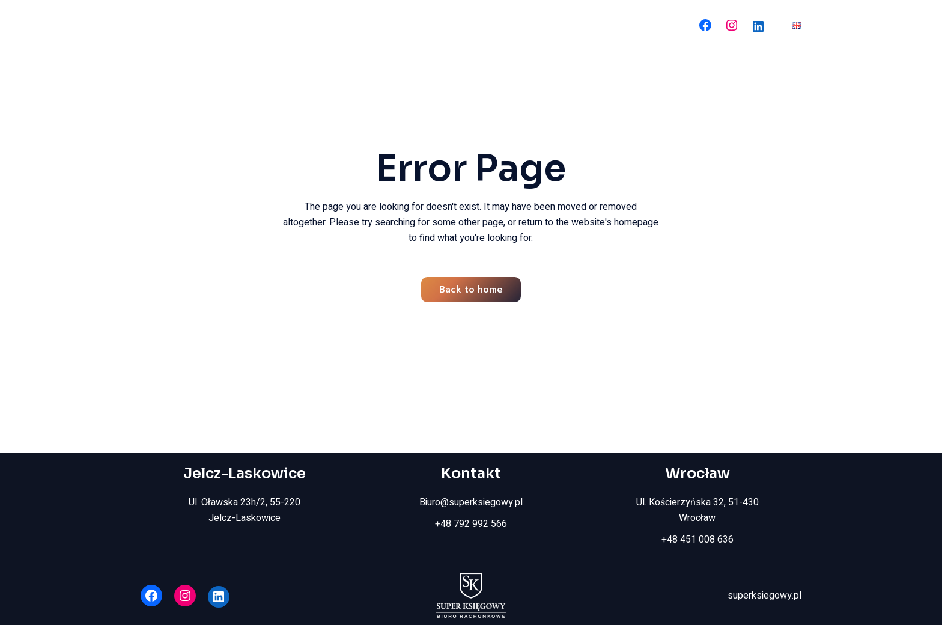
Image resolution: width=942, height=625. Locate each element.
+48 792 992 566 (471, 524)
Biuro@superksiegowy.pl (471, 502)
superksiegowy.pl (764, 595)
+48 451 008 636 (697, 539)
